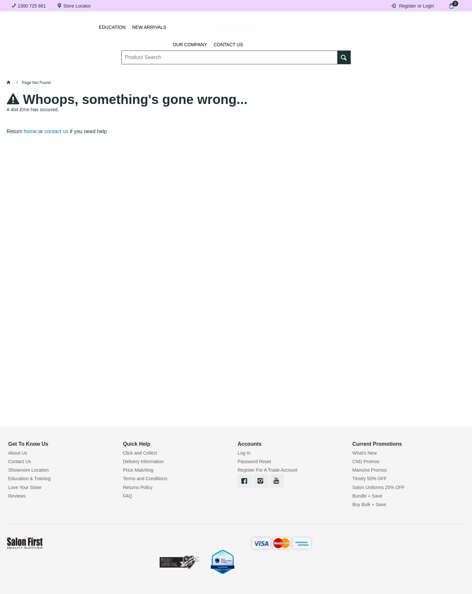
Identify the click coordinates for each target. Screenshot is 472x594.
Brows (88, 72)
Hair (307, 72)
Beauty (345, 72)
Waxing (268, 72)
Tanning (223, 72)
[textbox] (229, 53)
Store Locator (77, 6)
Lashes (46, 72)
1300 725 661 (32, 6)
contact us (57, 131)
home (30, 131)
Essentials (136, 72)
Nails (182, 72)
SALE (429, 72)
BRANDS (389, 72)
